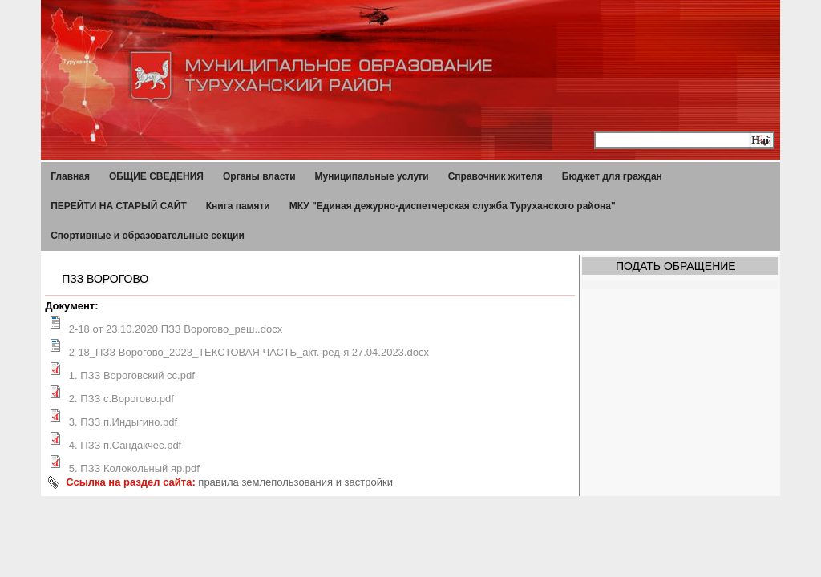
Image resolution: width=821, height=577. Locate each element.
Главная (70, 176)
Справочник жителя (495, 176)
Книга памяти (238, 206)
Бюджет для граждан (612, 176)
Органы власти (259, 176)
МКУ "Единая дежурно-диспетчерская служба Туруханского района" (452, 206)
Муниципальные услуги (372, 176)
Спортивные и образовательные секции (148, 235)
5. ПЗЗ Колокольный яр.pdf (134, 468)
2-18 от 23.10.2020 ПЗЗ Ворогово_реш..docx (175, 329)
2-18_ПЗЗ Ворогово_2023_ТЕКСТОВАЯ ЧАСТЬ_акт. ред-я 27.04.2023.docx (249, 352)
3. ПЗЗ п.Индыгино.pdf (123, 422)
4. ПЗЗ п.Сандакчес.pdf (125, 445)
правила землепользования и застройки (295, 482)
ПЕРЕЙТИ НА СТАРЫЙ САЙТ (119, 206)
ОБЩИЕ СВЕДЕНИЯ (156, 176)
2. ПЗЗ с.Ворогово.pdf (121, 399)
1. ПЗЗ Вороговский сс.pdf (132, 375)
